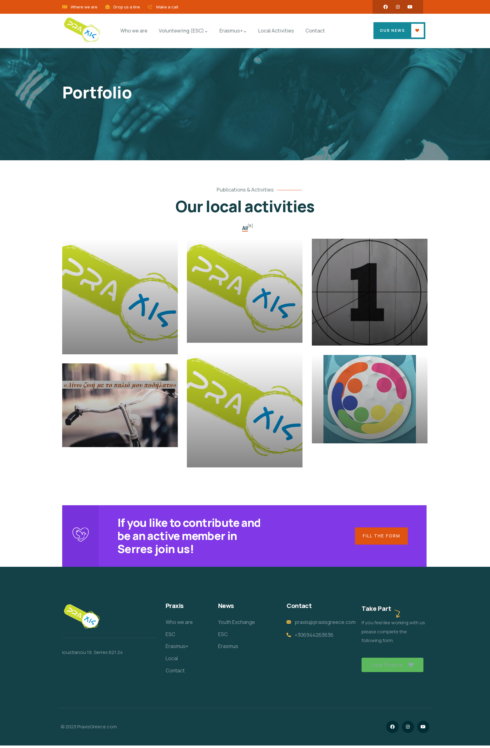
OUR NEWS (392, 30)
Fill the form (381, 537)
